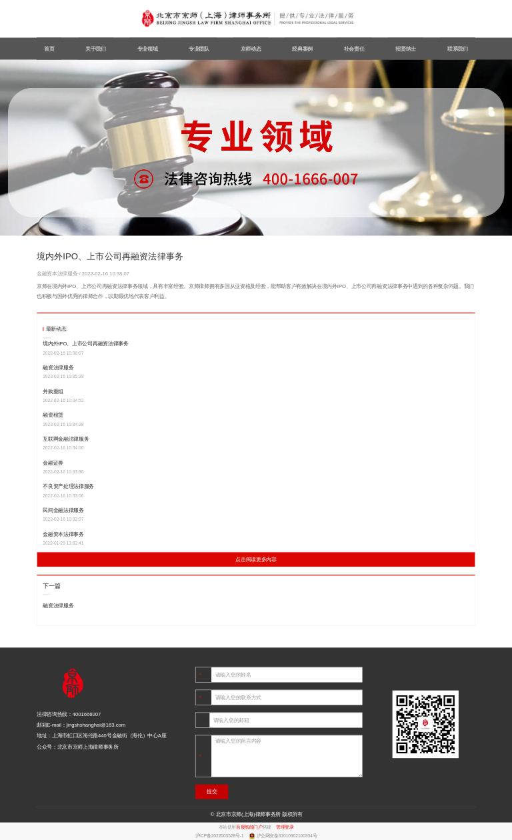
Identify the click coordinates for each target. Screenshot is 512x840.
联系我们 (457, 48)
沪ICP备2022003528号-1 (220, 836)
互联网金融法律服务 (66, 439)
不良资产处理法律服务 (68, 486)
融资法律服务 (58, 368)
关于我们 (95, 48)
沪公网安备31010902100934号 (287, 836)
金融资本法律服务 (58, 274)
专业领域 (147, 48)
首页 (49, 48)
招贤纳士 (405, 48)
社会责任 (354, 48)
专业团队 (199, 48)
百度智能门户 (249, 827)
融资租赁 (53, 415)
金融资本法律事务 (63, 534)
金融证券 (53, 463)
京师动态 (251, 48)
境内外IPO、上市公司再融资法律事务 (85, 344)
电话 (206, 698)
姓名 (206, 675)
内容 (206, 756)
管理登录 (284, 827)
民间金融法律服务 (63, 510)
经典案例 (302, 48)
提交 (212, 792)
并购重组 (53, 392)
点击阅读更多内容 (255, 560)
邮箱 (204, 720)
